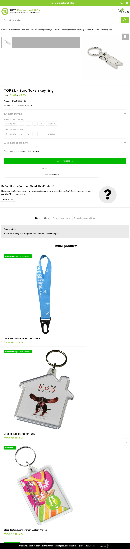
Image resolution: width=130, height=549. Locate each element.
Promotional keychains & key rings (69, 29)
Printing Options (73, 444)
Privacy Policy (7, 477)
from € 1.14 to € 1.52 (77, 388)
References (71, 481)
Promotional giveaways (41, 29)
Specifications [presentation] (61, 211)
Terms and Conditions (10, 485)
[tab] (42, 211)
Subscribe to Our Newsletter (13, 493)
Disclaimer (6, 481)
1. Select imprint (13, 113)
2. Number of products (16, 142)
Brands (4, 473)
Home (4, 29)
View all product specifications (18, 105)
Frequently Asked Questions (78, 433)
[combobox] (61, 20)
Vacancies (70, 477)
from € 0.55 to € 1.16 (77, 314)
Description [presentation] (42, 211)
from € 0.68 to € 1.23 (13, 314)
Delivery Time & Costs (75, 437)
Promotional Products (19, 29)
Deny (109, 546)
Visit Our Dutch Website (76, 485)
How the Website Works (76, 441)
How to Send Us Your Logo (77, 452)
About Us (70, 473)
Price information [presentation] (84, 211)
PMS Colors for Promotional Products (82, 448)
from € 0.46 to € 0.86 (13, 388)
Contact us (8, 192)
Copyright (5, 489)
